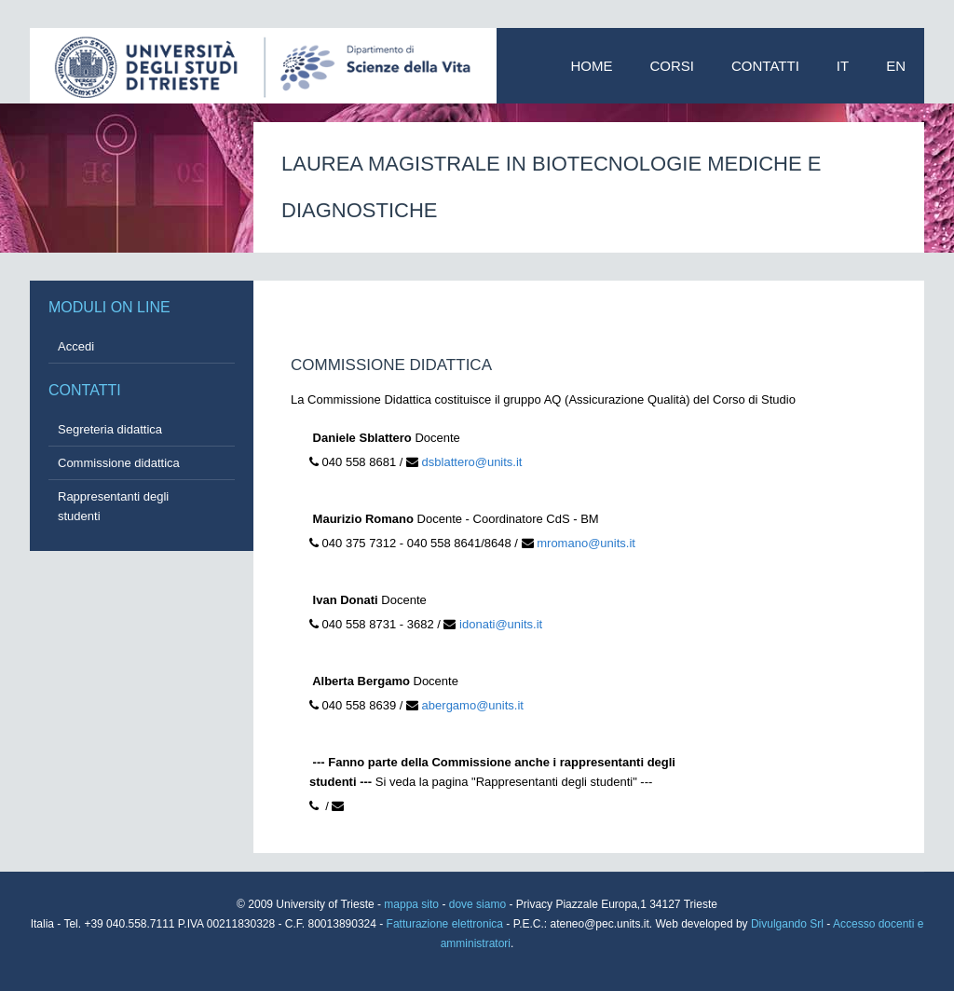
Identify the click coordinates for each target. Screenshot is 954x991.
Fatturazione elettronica (447, 923)
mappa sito (413, 904)
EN (896, 66)
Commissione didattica (119, 463)
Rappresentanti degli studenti (113, 506)
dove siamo (477, 904)
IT (843, 66)
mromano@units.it (586, 543)
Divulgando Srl (787, 923)
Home (592, 66)
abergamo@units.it (473, 705)
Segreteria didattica (110, 429)
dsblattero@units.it (472, 462)
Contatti (765, 66)
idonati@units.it (500, 624)
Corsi (672, 66)
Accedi (76, 346)
